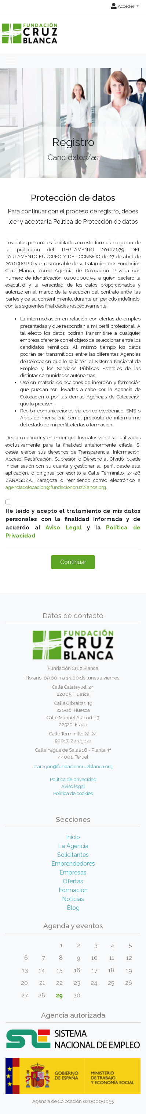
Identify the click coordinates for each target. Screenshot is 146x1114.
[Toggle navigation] (10, 61)
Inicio (73, 837)
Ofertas (73, 881)
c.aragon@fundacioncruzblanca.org (73, 766)
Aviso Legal (63, 527)
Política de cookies (73, 793)
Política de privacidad (73, 779)
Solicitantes (73, 854)
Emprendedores (73, 863)
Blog (73, 907)
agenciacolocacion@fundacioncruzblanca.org (56, 487)
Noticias (73, 898)
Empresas (73, 872)
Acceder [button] (123, 6)
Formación (73, 890)
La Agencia (73, 845)
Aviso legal (73, 786)
